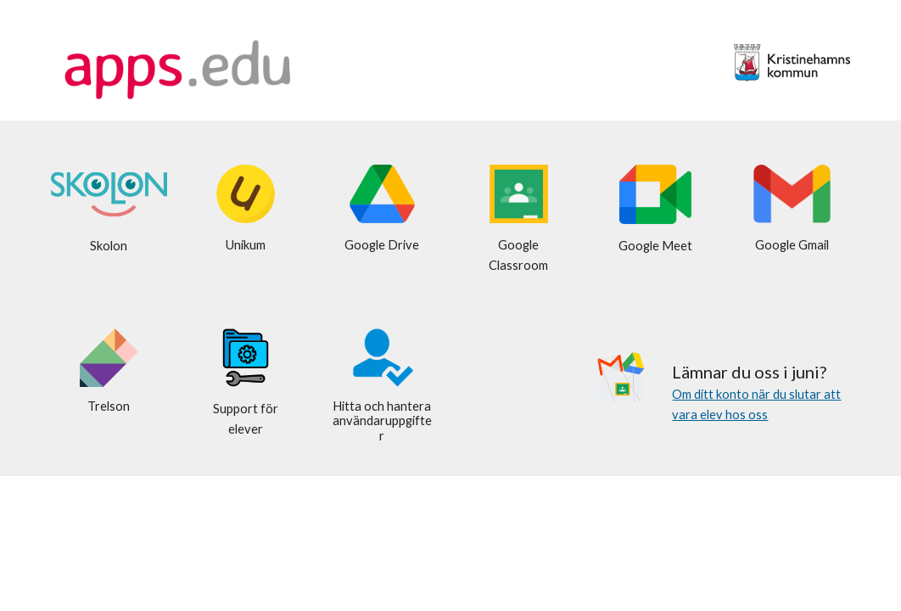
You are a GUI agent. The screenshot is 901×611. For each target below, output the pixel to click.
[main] (109, 246)
